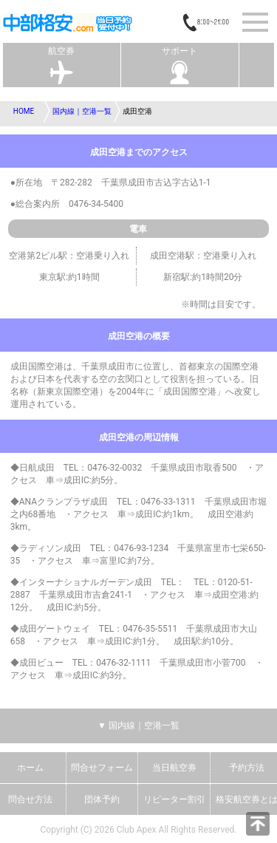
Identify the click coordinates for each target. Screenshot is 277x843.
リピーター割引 (174, 799)
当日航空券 (174, 767)
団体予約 (102, 799)
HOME (23, 111)
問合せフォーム (102, 767)
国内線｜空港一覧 (82, 111)
